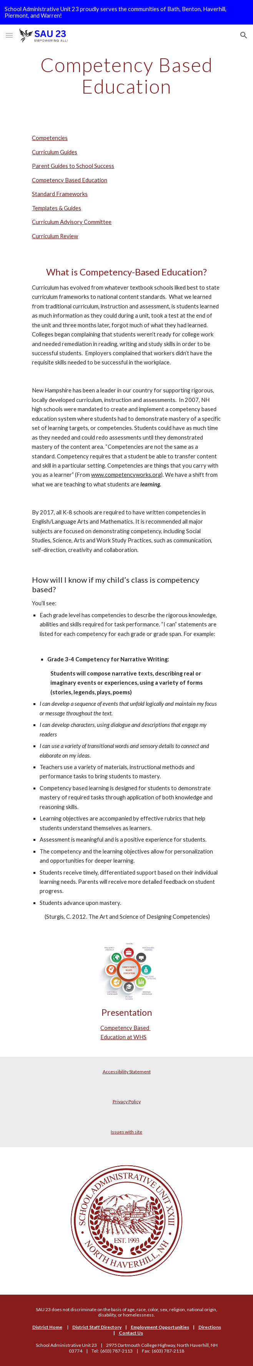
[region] (126, 12)
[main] (126, 75)
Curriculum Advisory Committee (72, 222)
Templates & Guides (56, 208)
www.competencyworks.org (126, 474)
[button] (9, 35)
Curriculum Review (55, 236)
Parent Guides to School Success (73, 166)
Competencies (50, 138)
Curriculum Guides (54, 152)
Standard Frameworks (60, 194)
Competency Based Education (69, 180)
